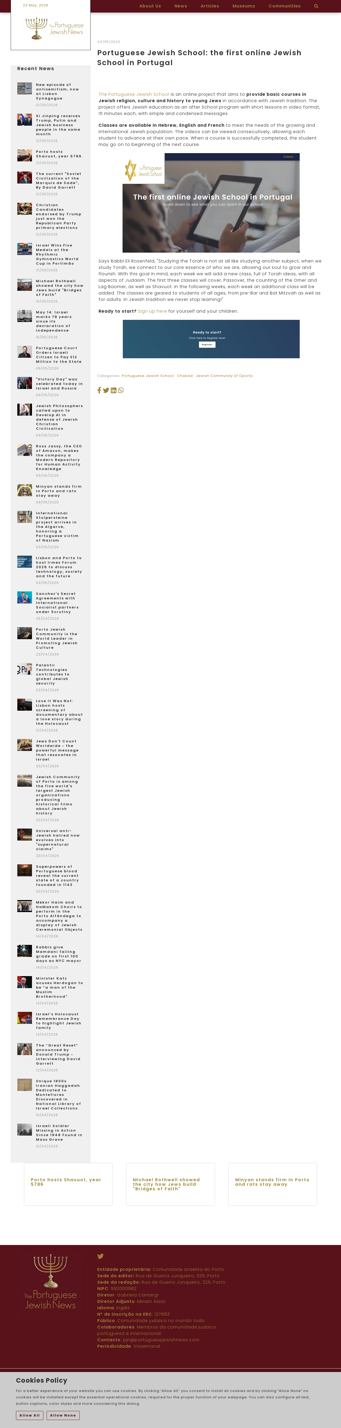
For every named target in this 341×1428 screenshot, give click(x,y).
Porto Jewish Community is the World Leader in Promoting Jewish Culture (57, 638)
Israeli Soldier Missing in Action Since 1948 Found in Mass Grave (59, 1133)
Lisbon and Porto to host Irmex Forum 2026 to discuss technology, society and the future (59, 567)
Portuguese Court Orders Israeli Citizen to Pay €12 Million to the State (59, 355)
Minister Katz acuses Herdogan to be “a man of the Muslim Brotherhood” (59, 987)
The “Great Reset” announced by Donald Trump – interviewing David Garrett (58, 1054)
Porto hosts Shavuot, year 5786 (59, 153)
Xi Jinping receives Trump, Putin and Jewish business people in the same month (58, 125)
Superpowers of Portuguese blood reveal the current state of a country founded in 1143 (57, 875)
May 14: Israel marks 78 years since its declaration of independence (54, 321)
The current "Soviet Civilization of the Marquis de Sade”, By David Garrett (59, 181)
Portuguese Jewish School (148, 494)
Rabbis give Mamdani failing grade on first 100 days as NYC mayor (59, 954)
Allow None (63, 1415)
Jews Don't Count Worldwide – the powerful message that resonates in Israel (57, 750)
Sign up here (153, 430)
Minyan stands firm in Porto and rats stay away (59, 491)
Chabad (185, 494)
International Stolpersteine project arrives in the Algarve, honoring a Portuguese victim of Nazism (57, 527)
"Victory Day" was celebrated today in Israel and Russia (59, 384)
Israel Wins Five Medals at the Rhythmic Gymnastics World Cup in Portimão (57, 254)
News (180, 6)
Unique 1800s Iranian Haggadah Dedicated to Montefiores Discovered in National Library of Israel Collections (58, 1095)
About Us (150, 6)
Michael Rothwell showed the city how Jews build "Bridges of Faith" (60, 288)
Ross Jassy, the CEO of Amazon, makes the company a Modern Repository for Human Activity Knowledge (59, 457)
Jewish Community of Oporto (224, 494)
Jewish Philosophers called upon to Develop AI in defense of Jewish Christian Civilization (59, 417)
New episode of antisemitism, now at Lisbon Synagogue (57, 91)
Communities (285, 6)
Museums (244, 6)
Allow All (29, 1415)
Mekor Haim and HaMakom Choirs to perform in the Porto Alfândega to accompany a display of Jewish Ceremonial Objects (59, 916)
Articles (210, 6)
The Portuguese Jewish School (134, 213)
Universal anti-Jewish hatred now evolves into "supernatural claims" (58, 840)
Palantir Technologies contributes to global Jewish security (53, 674)
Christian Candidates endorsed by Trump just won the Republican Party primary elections (59, 216)
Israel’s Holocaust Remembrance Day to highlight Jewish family (59, 1021)
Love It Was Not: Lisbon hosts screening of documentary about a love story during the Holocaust (59, 712)
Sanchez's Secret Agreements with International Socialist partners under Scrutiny (57, 602)
